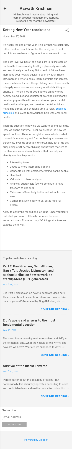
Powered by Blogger (36, 439)
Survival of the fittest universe (25, 366)
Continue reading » (55, 309)
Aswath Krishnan (36, 8)
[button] (67, 30)
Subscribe (9, 410)
